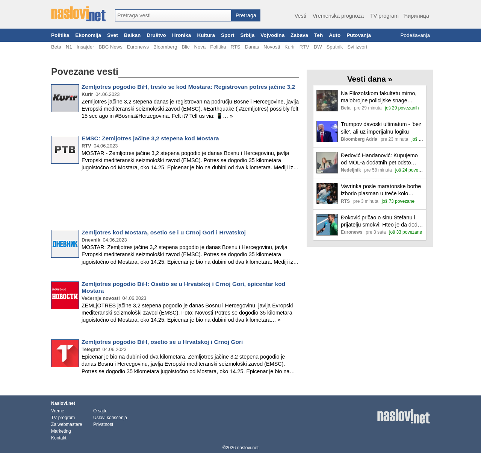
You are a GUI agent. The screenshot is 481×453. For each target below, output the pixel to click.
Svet (112, 35)
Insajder (85, 47)
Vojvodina (272, 35)
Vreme (57, 410)
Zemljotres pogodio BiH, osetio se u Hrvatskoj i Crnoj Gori (162, 342)
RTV (304, 47)
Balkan (132, 35)
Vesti (300, 16)
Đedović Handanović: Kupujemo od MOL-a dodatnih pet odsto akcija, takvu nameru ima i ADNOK (379, 159)
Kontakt (59, 438)
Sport (227, 35)
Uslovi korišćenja (110, 417)
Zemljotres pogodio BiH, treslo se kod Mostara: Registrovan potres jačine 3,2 (188, 87)
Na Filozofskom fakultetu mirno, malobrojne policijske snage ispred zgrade (379, 97)
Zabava (299, 35)
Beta (56, 47)
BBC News (110, 47)
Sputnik (335, 47)
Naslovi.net (63, 403)
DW (318, 47)
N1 (69, 47)
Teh (318, 35)
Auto (334, 35)
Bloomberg (165, 47)
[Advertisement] (175, 201)
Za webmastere (66, 424)
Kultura (206, 35)
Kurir (289, 47)
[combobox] (173, 15)
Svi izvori (357, 47)
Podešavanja (415, 35)
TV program (384, 16)
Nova (200, 47)
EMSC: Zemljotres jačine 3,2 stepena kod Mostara (150, 138)
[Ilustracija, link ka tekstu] (327, 101)
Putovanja (358, 35)
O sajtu (100, 410)
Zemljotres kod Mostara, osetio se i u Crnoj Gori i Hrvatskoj (164, 232)
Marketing (61, 431)
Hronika (181, 35)
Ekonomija (88, 35)
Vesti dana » (369, 78)
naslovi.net (248, 447)
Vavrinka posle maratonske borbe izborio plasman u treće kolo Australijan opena (381, 190)
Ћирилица (416, 16)
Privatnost (103, 424)
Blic (185, 47)
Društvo (156, 35)
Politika (60, 35)
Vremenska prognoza (338, 16)
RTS (235, 47)
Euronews (138, 47)
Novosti (271, 47)
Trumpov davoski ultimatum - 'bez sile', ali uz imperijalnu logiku (381, 127)
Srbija (247, 35)
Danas (252, 47)
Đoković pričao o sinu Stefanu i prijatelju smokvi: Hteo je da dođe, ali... (381, 221)
